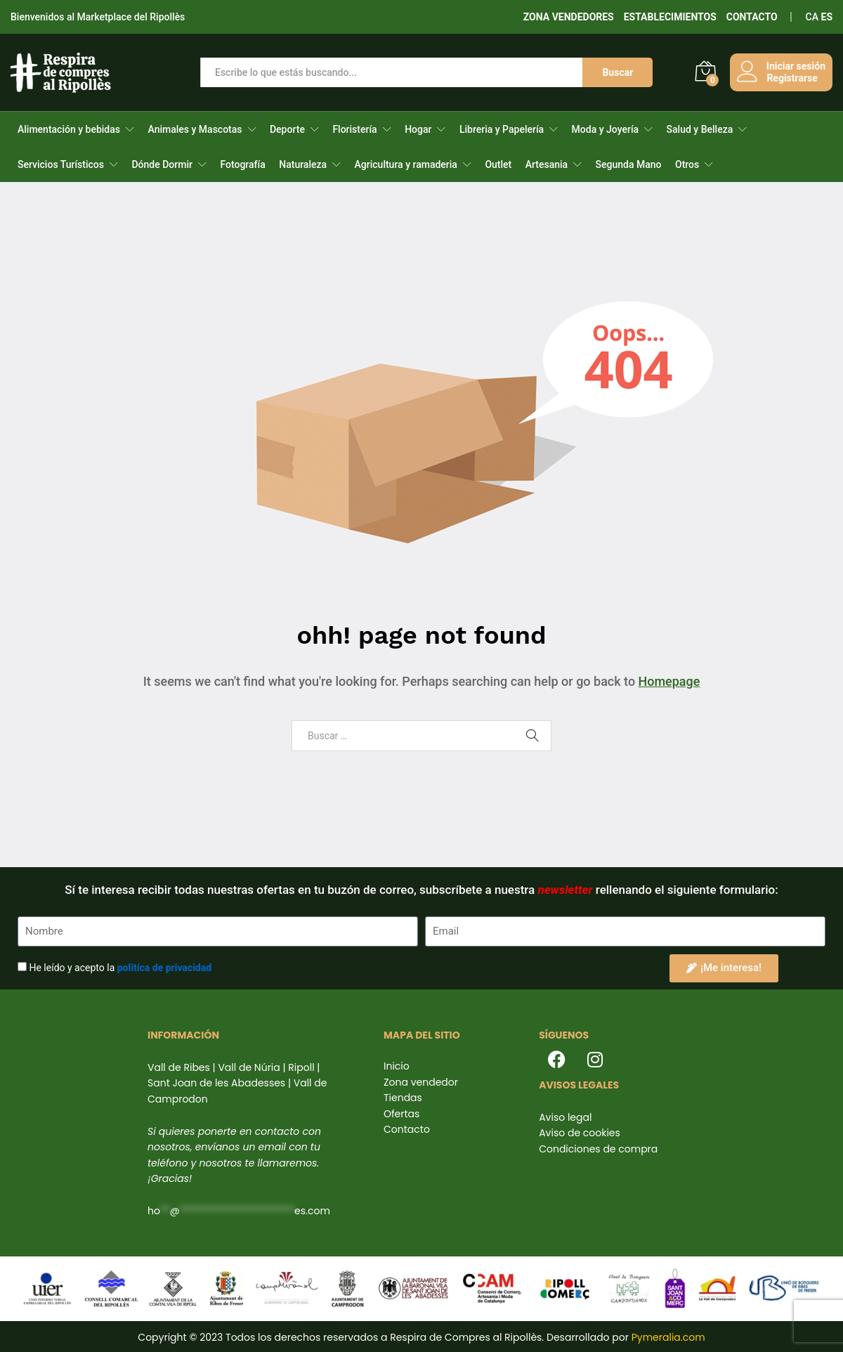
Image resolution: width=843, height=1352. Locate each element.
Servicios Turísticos (61, 164)
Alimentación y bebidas (69, 129)
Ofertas (401, 1114)
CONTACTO (752, 16)
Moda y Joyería (605, 129)
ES (827, 16)
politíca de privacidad (164, 967)
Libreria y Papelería (501, 129)
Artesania (546, 164)
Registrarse (791, 78)
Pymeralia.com (668, 1337)
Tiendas (403, 1098)
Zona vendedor (421, 1082)
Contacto (407, 1129)
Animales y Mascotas (195, 129)
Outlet (498, 164)
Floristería (354, 129)
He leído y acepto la (120, 967)
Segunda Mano (629, 164)
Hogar (418, 129)
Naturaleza (303, 164)
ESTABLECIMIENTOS (670, 16)
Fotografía (242, 164)
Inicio (397, 1066)
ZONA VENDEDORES (568, 16)
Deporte (287, 129)
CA (812, 16)
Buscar (617, 72)
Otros (687, 164)
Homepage (669, 681)
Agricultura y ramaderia (406, 164)
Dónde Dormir (161, 164)
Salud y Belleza (700, 129)
